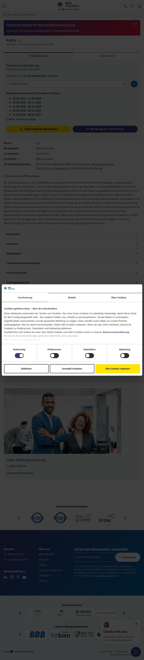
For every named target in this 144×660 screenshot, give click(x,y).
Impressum (33, 339)
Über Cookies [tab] (119, 297)
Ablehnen (26, 368)
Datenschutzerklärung (116, 332)
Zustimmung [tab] (25, 297)
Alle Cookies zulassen (117, 368)
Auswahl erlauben (72, 368)
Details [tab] (72, 297)
